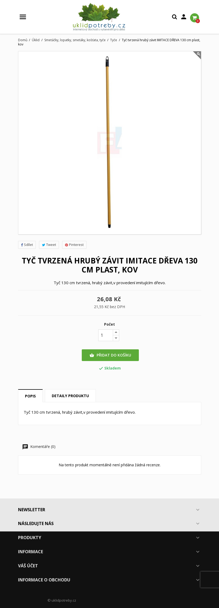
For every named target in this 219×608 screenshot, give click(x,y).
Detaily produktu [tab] (70, 395)
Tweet (49, 244)
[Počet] (105, 335)
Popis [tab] (30, 396)
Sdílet (27, 244)
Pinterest (74, 244)
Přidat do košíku (110, 355)
